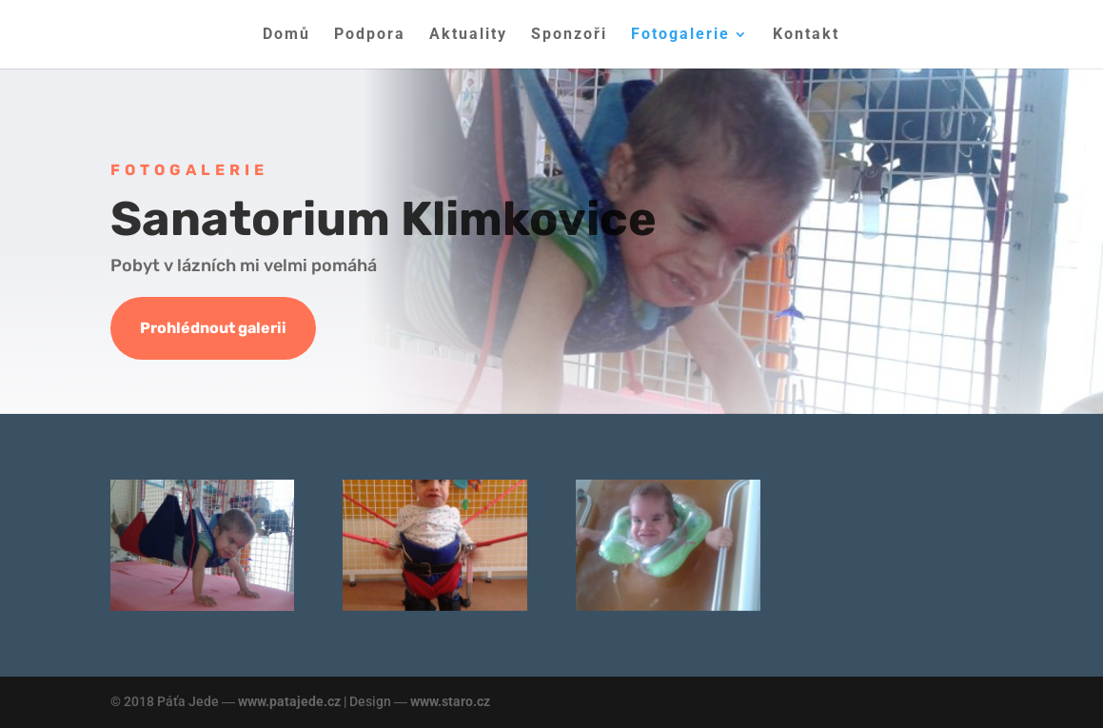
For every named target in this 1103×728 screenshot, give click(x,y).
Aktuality (468, 35)
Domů (286, 35)
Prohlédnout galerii (213, 328)
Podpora (369, 35)
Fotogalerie (680, 35)
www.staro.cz (450, 701)
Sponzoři (569, 35)
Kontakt (806, 35)
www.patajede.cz (289, 701)
